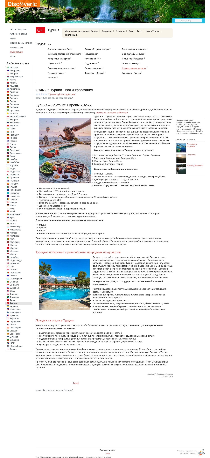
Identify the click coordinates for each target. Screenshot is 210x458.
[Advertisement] (187, 73)
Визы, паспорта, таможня (134, 49)
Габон (12, 129)
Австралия (15, 70)
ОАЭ (12, 266)
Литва (13, 223)
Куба (12, 217)
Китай (12, 211)
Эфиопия (14, 340)
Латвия (13, 220)
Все (49, 44)
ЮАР (12, 343)
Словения (14, 288)
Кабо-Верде (15, 190)
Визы (13, 38)
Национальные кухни (21, 43)
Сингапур (14, 285)
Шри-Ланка (15, 334)
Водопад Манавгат (195, 165)
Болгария (14, 104)
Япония (13, 349)
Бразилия (14, 110)
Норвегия (14, 263)
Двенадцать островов (192, 145)
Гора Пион (191, 155)
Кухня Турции (153, 31)
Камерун (14, 199)
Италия (13, 187)
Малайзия (14, 236)
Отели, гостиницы (130, 63)
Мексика (14, 251)
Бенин (13, 101)
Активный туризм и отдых (97, 49)
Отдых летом (91, 63)
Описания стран (18, 34)
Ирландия (14, 178)
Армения (14, 92)
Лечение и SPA (92, 59)
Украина (14, 306)
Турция (13, 303)
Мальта (13, 245)
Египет (13, 156)
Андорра (14, 86)
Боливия (14, 107)
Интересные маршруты (59, 59)
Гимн (139, 31)
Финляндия (15, 312)
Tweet (76, 383)
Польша (14, 269)
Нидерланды (16, 260)
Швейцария (15, 328)
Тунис (12, 300)
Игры (12, 56)
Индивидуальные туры (133, 54)
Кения (13, 205)
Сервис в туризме (93, 68)
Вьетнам (14, 125)
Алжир (13, 80)
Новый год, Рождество (132, 59)
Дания (13, 147)
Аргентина (15, 89)
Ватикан (14, 113)
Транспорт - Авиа (56, 73)
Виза (131, 31)
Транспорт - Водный (94, 73)
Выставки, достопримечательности (64, 54)
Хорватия (14, 318)
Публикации (16, 52)
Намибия (14, 257)
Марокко (14, 248)
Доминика (14, 150)
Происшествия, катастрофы (61, 68)
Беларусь (14, 95)
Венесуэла (15, 122)
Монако (13, 254)
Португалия (15, 272)
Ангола (13, 83)
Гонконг (13, 138)
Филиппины (15, 309)
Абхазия (14, 67)
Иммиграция (91, 54)
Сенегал (14, 282)
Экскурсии (107, 31)
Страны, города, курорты (134, 68)
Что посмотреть (18, 29)
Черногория (15, 321)
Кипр (12, 208)
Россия (13, 275)
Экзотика (52, 78)
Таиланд (14, 294)
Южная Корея (16, 346)
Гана (12, 132)
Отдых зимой (54, 63)
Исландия (14, 181)
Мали (12, 239)
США (12, 291)
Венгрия (14, 119)
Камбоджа (15, 196)
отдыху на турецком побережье (112, 112)
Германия (14, 135)
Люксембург (15, 227)
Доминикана (16, 153)
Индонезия (15, 171)
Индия (13, 168)
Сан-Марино (16, 279)
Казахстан (15, 193)
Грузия (13, 144)
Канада (13, 202)
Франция (14, 315)
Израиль (14, 165)
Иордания (14, 174)
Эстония (14, 337)
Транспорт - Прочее (131, 73)
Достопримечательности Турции (81, 31)
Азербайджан (16, 77)
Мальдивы (15, 242)
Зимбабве (14, 162)
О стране (120, 31)
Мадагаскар (15, 230)
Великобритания (18, 116)
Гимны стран (16, 47)
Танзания (14, 297)
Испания (14, 184)
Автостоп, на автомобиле (60, 49)
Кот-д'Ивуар (15, 214)
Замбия (13, 159)
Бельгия (14, 98)
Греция (13, 141)
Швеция (13, 331)
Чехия (13, 324)
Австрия (14, 73)
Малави (13, 233)
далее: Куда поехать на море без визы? (54, 98)
